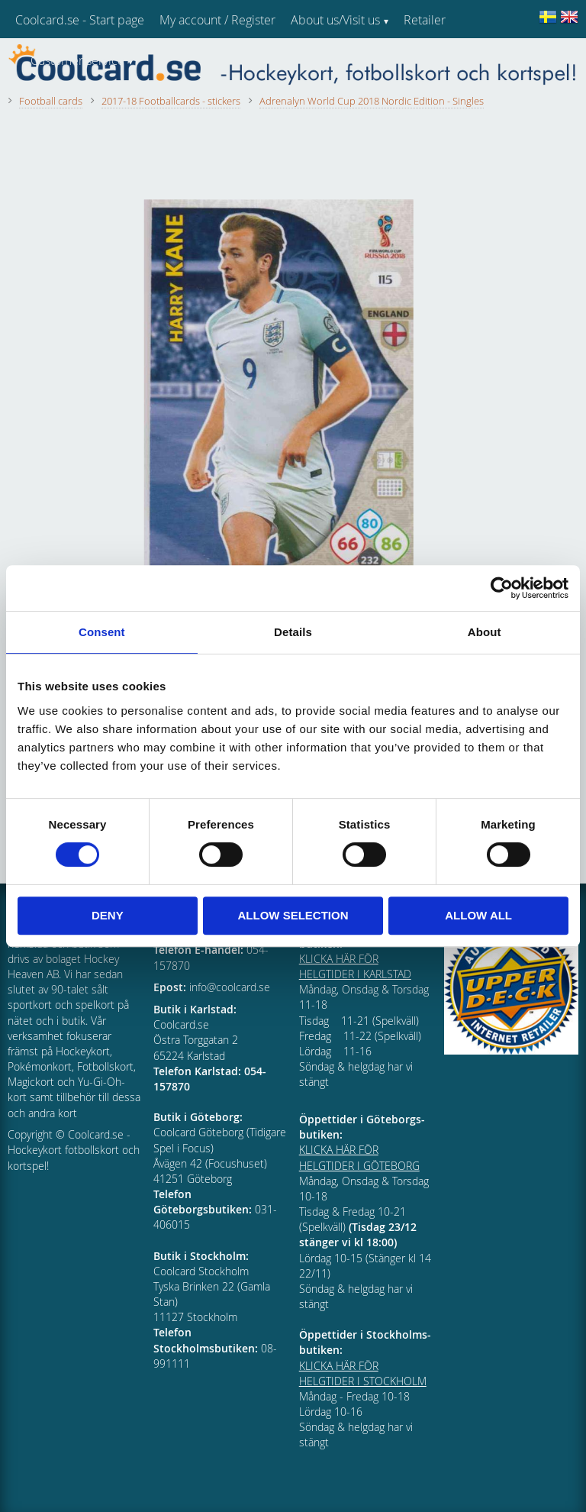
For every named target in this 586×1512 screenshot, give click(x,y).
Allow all (478, 915)
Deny (108, 915)
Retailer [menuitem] (425, 19)
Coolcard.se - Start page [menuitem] (79, 19)
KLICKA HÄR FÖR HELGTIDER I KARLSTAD (355, 966)
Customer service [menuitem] (77, 60)
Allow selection (292, 915)
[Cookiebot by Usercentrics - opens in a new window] (501, 588)
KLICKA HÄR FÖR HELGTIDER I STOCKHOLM (363, 1373)
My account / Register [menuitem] (217, 19)
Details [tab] (293, 631)
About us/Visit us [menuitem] (335, 19)
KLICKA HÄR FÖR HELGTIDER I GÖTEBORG (359, 1157)
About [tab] (484, 631)
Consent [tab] (102, 631)
